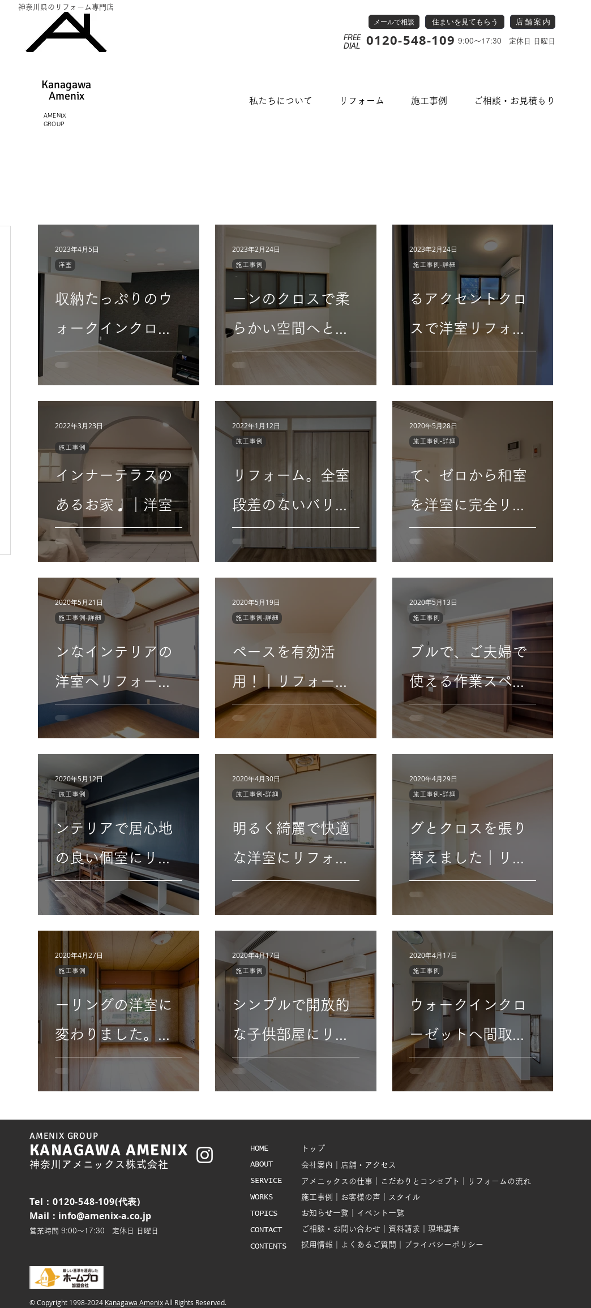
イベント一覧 (380, 1213)
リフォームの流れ (499, 1181)
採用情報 (317, 1245)
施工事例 (249, 265)
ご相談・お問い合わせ (340, 1229)
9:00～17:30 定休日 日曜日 (505, 41)
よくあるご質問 (368, 1245)
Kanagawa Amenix (134, 1302)
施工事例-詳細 (434, 265)
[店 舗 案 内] (532, 22)
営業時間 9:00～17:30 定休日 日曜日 (94, 1230)
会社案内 (317, 1165)
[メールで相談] (394, 22)
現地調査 (444, 1229)
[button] (281, 101)
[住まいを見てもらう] (464, 22)
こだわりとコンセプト (420, 1181)
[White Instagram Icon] (205, 1155)
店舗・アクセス (368, 1165)
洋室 (65, 265)
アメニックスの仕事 (336, 1181)
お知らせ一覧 (325, 1213)
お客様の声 (360, 1197)
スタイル (404, 1197)
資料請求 (404, 1229)
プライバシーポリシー (443, 1245)
